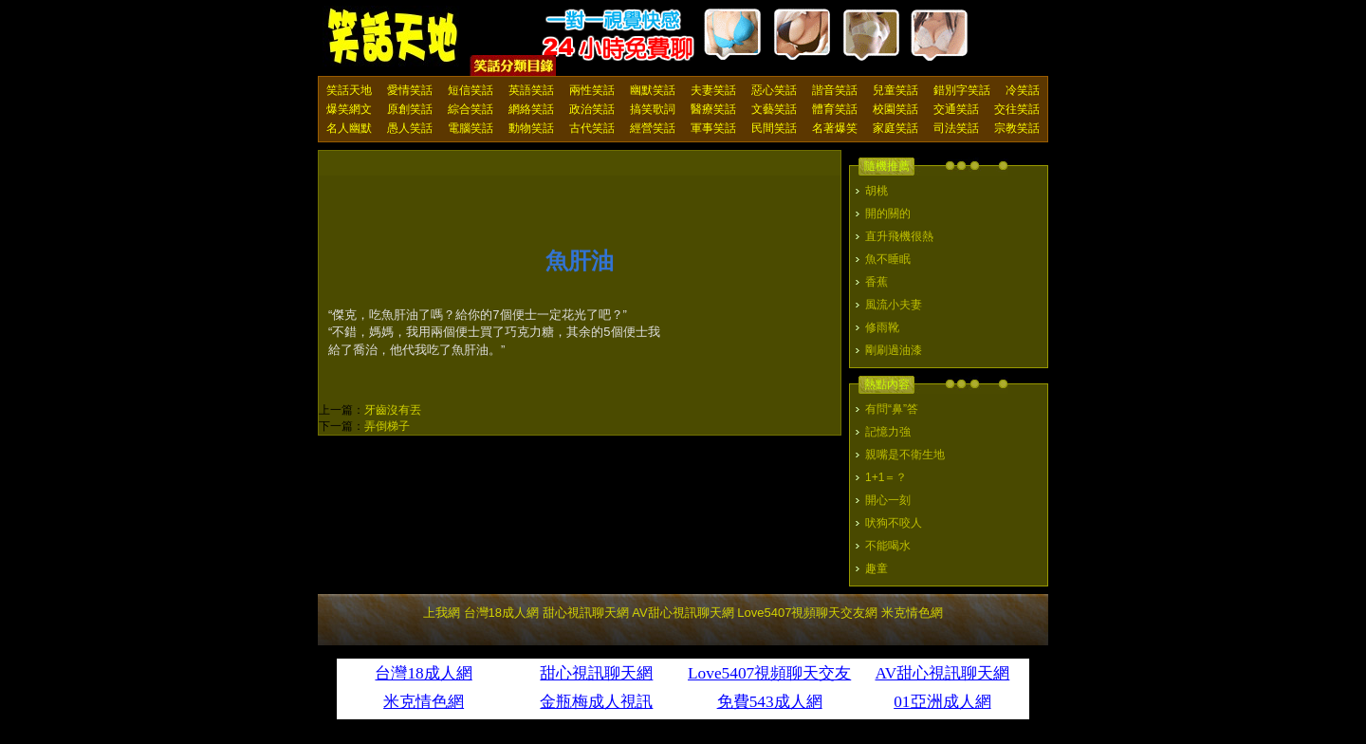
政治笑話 (592, 109)
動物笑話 (531, 128)
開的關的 (888, 213)
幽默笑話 (652, 90)
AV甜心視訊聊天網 (682, 612)
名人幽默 (349, 128)
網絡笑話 (531, 109)
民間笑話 (774, 128)
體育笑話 (835, 109)
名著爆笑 (835, 128)
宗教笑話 (1017, 128)
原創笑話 (410, 109)
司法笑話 (956, 128)
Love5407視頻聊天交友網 (807, 612)
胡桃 (876, 190)
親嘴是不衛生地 (905, 454)
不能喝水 (888, 545)
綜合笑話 (470, 109)
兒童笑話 (895, 90)
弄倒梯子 (387, 426)
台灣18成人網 (501, 612)
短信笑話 (470, 90)
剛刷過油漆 (893, 350)
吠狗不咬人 (893, 523)
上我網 (441, 612)
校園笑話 (895, 109)
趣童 (876, 568)
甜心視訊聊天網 (586, 612)
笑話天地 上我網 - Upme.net (394, 37)
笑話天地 (349, 90)
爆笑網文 (349, 109)
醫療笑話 (713, 109)
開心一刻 (888, 500)
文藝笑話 (774, 109)
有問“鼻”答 (891, 409)
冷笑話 (1023, 90)
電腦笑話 (470, 128)
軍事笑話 (713, 128)
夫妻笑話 (713, 90)
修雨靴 (882, 327)
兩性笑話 (592, 90)
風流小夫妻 (893, 304)
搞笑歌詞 (652, 109)
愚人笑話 (410, 128)
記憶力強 (888, 431)
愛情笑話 (410, 90)
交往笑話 (1017, 109)
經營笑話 (652, 128)
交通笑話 (956, 109)
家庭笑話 (895, 128)
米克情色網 (912, 612)
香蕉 (876, 281)
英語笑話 (531, 90)
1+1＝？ (886, 477)
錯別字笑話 (961, 90)
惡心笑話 (774, 90)
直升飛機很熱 (899, 236)
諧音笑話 (835, 90)
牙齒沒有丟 (392, 410)
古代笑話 (592, 128)
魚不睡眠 (888, 259)
